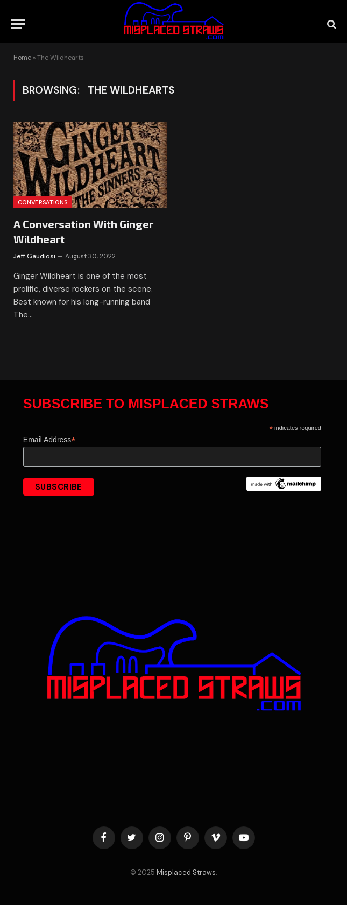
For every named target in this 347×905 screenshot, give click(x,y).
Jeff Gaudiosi (34, 256)
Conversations (42, 202)
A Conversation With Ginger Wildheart (83, 231)
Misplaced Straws (186, 872)
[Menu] (18, 24)
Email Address (49, 440)
